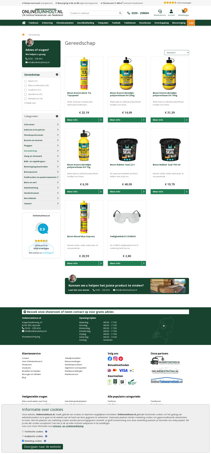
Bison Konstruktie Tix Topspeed (79, 94)
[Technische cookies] (23, 431)
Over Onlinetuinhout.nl (32, 361)
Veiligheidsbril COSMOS (123, 236)
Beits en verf (30, 182)
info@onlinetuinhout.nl (38, 62)
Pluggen (28, 145)
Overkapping (161, 22)
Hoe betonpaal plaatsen (76, 401)
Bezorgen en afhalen (31, 374)
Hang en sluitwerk (33, 156)
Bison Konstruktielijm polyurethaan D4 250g (122, 94)
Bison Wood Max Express (81, 236)
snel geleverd (37, 3)
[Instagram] (115, 358)
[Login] (171, 13)
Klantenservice (31, 353)
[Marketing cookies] (23, 441)
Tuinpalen (103, 22)
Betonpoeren (30, 172)
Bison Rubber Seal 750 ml (166, 164)
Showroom (27, 364)
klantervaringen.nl (48, 253)
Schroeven (29, 124)
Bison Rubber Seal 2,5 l (122, 164)
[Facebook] (110, 358)
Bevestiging (179, 22)
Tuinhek (116, 22)
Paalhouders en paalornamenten (40, 177)
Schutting (47, 22)
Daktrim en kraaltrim (34, 129)
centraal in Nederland (122, 3)
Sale (191, 22)
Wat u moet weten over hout (34, 401)
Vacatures (26, 367)
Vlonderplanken (65, 22)
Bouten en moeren (33, 140)
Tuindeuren (156, 401)
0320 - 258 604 (35, 58)
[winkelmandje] (183, 15)
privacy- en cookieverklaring (68, 426)
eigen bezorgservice (76, 3)
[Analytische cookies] (23, 436)
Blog (24, 377)
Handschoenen (31, 193)
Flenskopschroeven (33, 135)
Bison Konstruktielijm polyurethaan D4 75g (79, 166)
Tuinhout (33, 22)
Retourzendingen (72, 361)
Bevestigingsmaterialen (36, 166)
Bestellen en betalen (31, 371)
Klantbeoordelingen (74, 371)
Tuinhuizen (130, 22)
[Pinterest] (121, 358)
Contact (25, 358)
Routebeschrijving (31, 336)
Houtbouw (145, 22)
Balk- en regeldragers (34, 161)
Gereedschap (30, 150)
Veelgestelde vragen (34, 396)
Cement (28, 203)
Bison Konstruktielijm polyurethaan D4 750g (165, 94)
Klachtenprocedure (73, 364)
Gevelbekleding (85, 22)
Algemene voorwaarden (75, 367)
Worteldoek (30, 198)
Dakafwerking (31, 187)
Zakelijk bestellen (73, 358)
